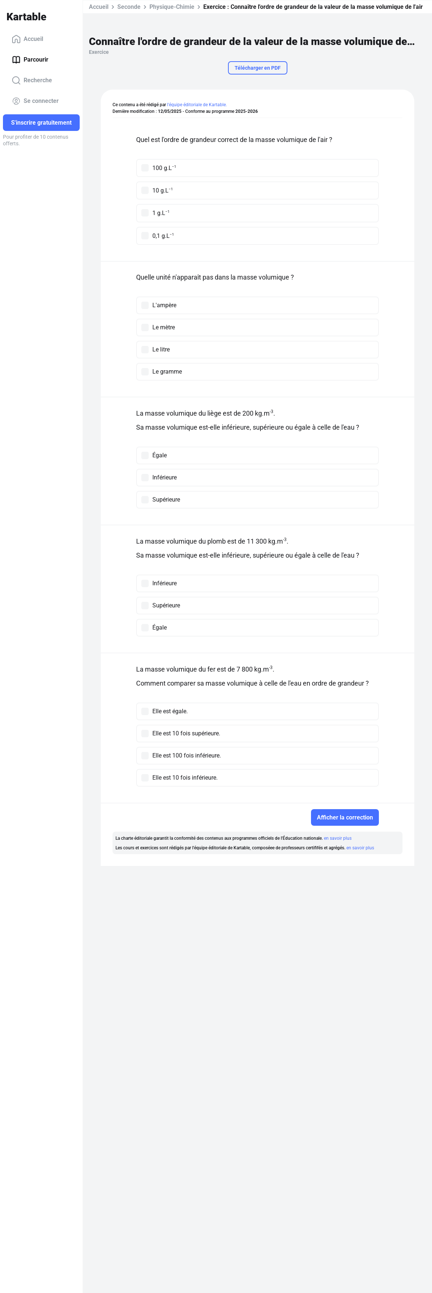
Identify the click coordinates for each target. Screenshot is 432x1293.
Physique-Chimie (171, 6)
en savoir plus (338, 838)
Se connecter (35, 101)
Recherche (32, 80)
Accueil (27, 39)
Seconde (129, 6)
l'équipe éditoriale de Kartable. (197, 104)
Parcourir (30, 59)
